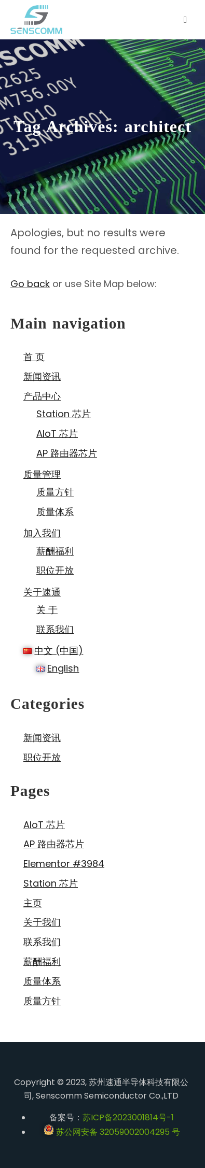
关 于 (47, 609)
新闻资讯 (42, 376)
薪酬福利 (55, 551)
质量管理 (42, 474)
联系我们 (55, 629)
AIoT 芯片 (57, 433)
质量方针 (55, 492)
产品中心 (42, 396)
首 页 (34, 356)
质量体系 (55, 511)
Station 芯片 (63, 413)
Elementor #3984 (63, 863)
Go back (30, 283)
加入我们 (42, 532)
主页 (32, 902)
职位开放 (55, 570)
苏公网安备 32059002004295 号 (112, 1132)
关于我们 (42, 922)
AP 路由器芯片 (66, 453)
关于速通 (42, 592)
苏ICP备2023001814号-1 (128, 1117)
